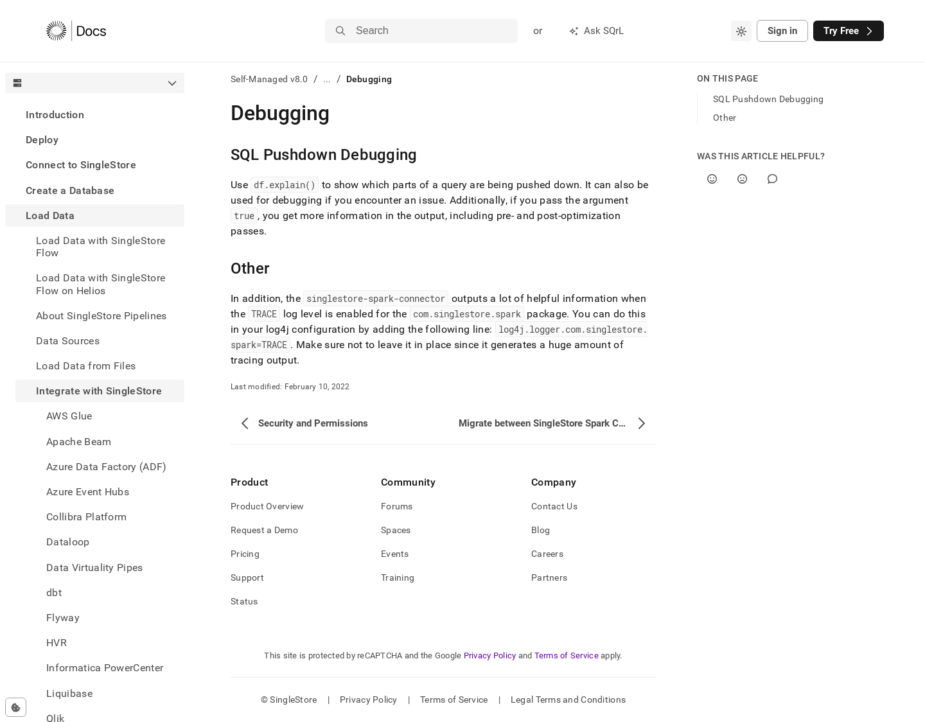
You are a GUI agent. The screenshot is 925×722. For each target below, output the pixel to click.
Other (724, 117)
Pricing (245, 554)
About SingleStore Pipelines (101, 316)
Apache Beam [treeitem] (79, 442)
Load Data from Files (86, 366)
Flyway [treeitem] (63, 618)
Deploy (42, 140)
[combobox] (741, 31)
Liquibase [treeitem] (69, 693)
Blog (540, 530)
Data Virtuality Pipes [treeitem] (94, 567)
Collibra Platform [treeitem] (86, 517)
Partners (549, 577)
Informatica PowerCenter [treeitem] (104, 668)
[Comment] (772, 179)
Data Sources (68, 341)
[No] (742, 179)
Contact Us (554, 506)
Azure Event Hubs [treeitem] (87, 492)
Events (395, 554)
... (327, 79)
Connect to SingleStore (81, 165)
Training (397, 577)
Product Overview (267, 506)
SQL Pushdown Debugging (768, 99)
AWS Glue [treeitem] (69, 416)
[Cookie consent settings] (15, 707)
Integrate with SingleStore (99, 391)
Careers (547, 554)
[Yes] (712, 179)
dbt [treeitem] (54, 592)
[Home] (76, 31)
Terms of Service (566, 655)
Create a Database (70, 190)
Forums (397, 506)
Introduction (55, 115)
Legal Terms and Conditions (568, 699)
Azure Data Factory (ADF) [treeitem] (106, 467)
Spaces (396, 530)
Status (244, 601)
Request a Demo (264, 530)
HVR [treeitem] (56, 643)
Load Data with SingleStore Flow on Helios (100, 284)
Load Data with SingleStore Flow (100, 246)
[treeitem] (94, 114)
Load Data (50, 215)
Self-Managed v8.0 (269, 79)
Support (247, 577)
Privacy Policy (490, 655)
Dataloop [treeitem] (68, 542)
